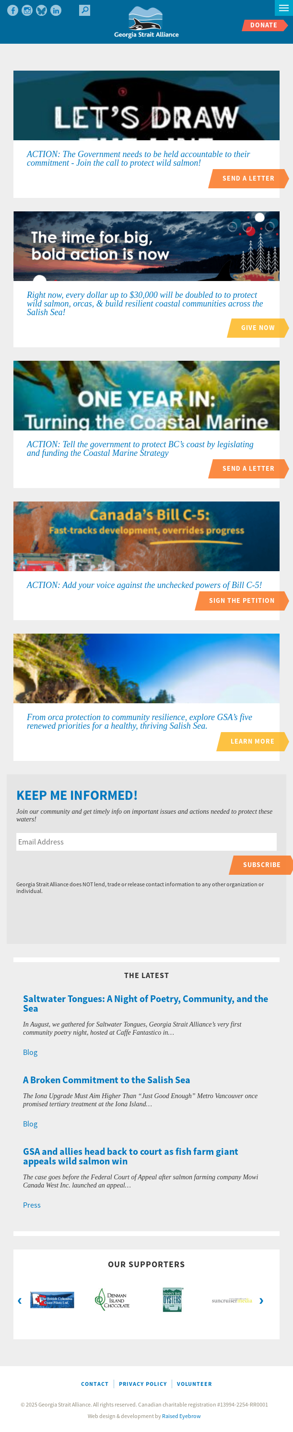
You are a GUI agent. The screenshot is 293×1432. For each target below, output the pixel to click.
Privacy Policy (143, 1384)
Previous (19, 1300)
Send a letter (249, 178)
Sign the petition (242, 600)
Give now (258, 327)
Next (261, 1300)
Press (32, 1205)
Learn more (253, 741)
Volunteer (194, 1384)
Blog (30, 1052)
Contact (95, 1384)
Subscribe (262, 864)
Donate (264, 25)
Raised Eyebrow (181, 1416)
